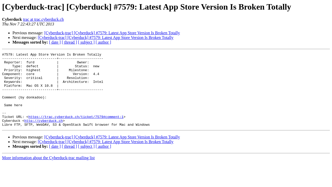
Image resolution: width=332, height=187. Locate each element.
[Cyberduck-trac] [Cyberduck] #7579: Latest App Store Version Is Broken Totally (112, 33)
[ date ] (55, 42)
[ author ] (103, 42)
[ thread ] (69, 42)
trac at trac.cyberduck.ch (43, 19)
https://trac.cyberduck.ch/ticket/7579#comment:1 (75, 130)
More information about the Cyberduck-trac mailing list (48, 172)
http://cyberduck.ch (43, 134)
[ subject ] (86, 42)
